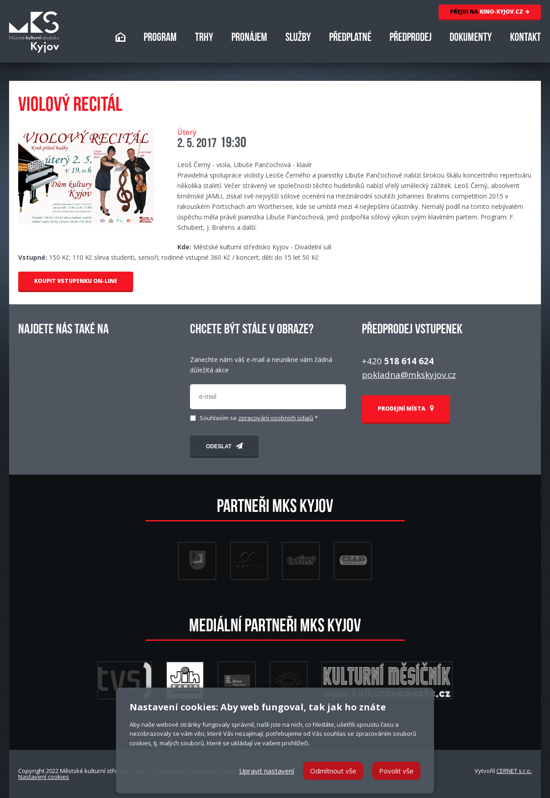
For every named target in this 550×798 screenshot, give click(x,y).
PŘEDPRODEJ (410, 38)
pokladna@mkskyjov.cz (409, 375)
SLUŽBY (298, 38)
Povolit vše (396, 770)
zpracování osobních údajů (275, 418)
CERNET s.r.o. (514, 771)
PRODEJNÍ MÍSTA (406, 408)
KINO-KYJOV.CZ (490, 11)
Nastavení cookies (43, 777)
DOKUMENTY (471, 38)
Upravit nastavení (266, 770)
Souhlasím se (259, 418)
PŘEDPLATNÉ (350, 38)
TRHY (204, 38)
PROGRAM (160, 38)
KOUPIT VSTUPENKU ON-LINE (75, 281)
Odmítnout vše (333, 770)
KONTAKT (525, 38)
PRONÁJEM (249, 38)
